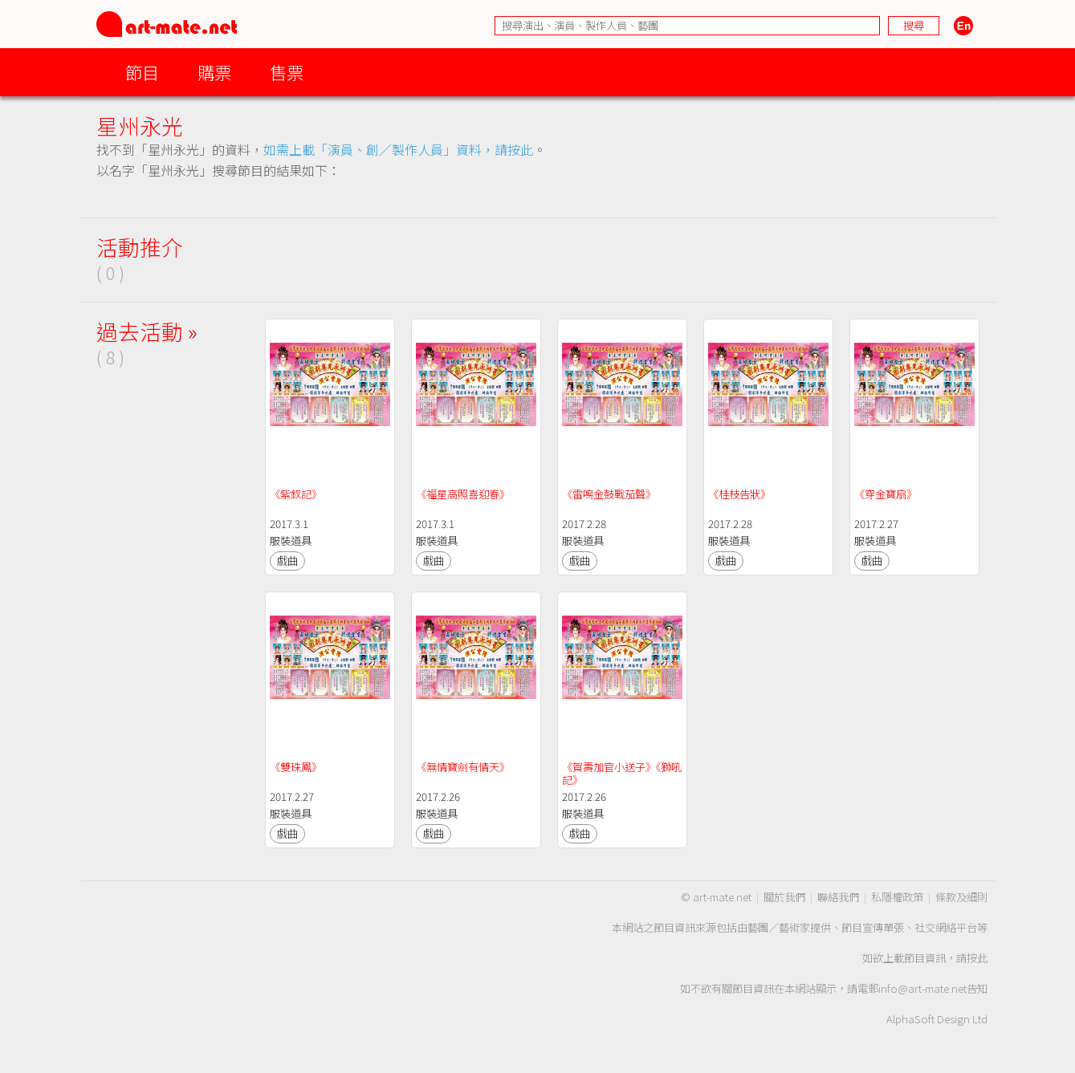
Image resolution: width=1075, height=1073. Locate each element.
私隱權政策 (897, 896)
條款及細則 (961, 896)
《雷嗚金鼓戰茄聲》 (609, 494)
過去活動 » (146, 331)
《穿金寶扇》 (885, 494)
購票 (214, 71)
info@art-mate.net (922, 988)
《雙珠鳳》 (296, 766)
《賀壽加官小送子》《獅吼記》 (622, 773)
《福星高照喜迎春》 (463, 494)
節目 (142, 71)
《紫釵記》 (296, 494)
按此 (977, 957)
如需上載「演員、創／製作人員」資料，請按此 (398, 149)
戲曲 (287, 560)
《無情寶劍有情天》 (463, 766)
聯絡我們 (838, 896)
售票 (286, 71)
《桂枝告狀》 (739, 494)
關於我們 (784, 896)
